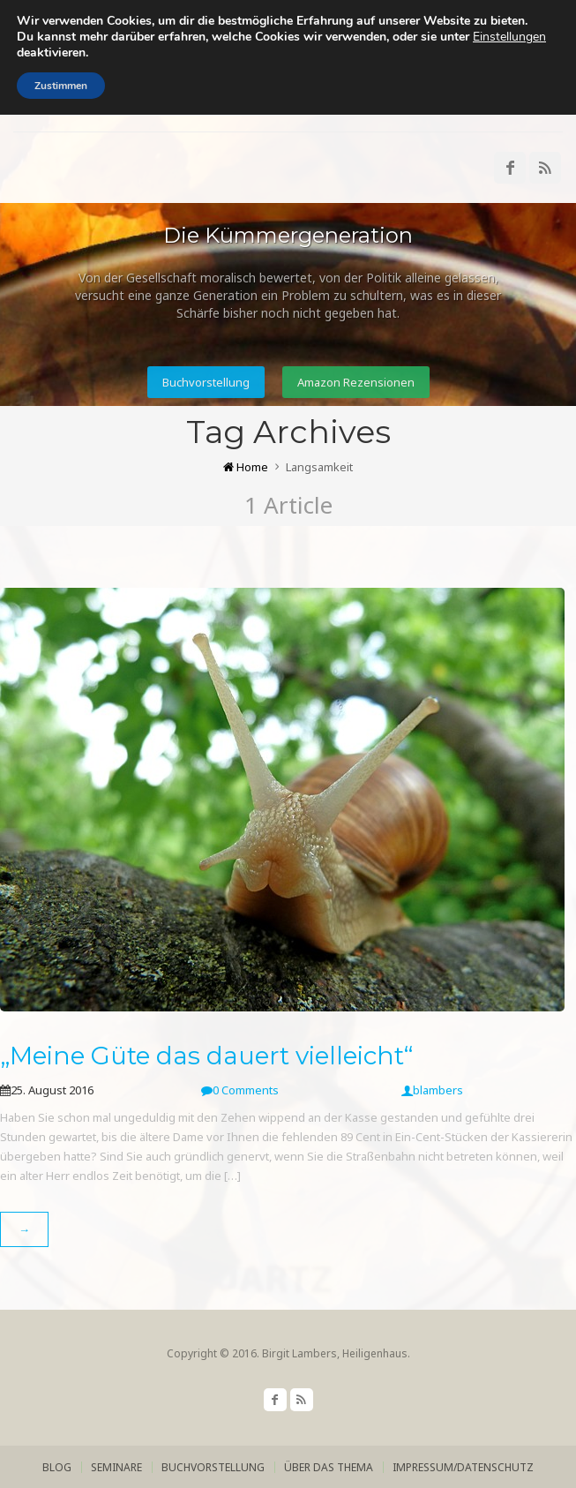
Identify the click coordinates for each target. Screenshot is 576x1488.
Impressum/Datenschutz (463, 1467)
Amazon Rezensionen (356, 382)
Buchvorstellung (206, 382)
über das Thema (328, 1467)
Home (245, 467)
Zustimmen (60, 86)
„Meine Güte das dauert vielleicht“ (206, 1056)
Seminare (116, 1467)
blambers (432, 1090)
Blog (56, 1467)
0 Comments (240, 1090)
